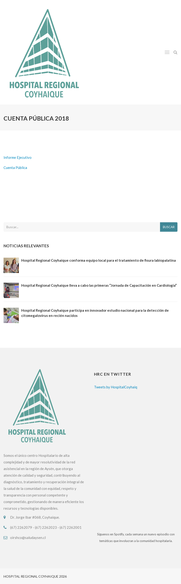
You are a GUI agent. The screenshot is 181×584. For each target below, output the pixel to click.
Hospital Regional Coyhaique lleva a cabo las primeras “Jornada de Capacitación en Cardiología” (99, 285)
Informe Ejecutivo (18, 157)
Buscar (169, 227)
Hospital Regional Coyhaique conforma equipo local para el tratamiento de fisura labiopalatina (98, 260)
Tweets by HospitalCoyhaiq (115, 387)
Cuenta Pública (15, 167)
